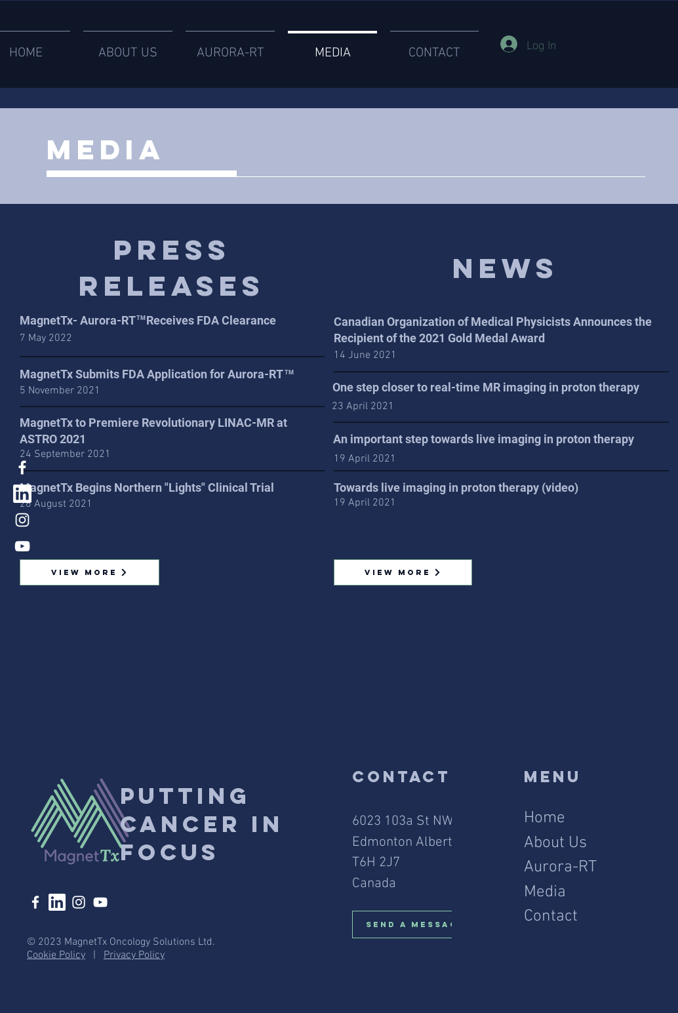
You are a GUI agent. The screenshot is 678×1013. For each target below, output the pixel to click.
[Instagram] (22, 520)
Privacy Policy (134, 955)
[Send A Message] (421, 924)
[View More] (89, 572)
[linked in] (22, 494)
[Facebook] (22, 467)
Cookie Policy (56, 955)
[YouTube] (22, 546)
